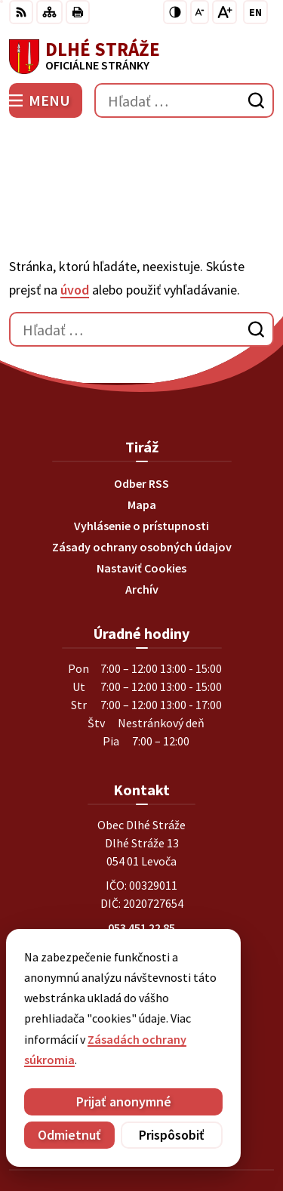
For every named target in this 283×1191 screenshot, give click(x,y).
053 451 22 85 (141, 838)
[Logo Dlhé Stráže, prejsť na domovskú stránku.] (141, 56)
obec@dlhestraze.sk (141, 892)
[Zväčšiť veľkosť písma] (224, 12)
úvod (74, 200)
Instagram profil (142, 928)
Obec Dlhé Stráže (184, 1129)
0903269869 (142, 874)
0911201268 (142, 856)
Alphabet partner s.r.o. (210, 1109)
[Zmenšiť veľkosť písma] (199, 12)
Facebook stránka (141, 910)
